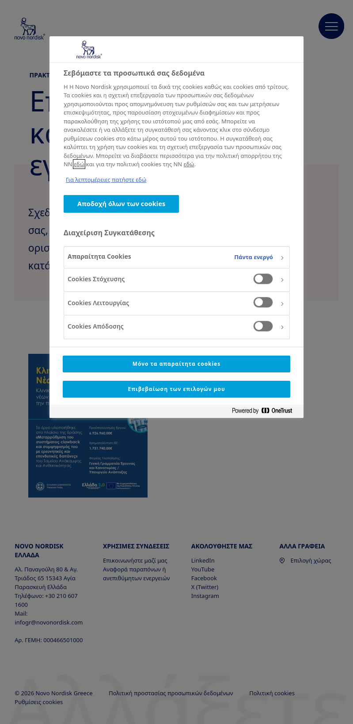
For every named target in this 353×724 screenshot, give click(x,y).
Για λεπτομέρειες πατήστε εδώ (106, 180)
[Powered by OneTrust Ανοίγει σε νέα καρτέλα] (265, 412)
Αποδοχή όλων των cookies (121, 203)
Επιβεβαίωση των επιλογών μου (176, 389)
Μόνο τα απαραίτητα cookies (176, 364)
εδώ (79, 164)
